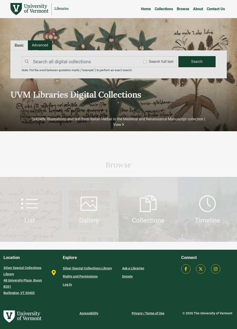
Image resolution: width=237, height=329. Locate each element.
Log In (67, 284)
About (198, 9)
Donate (127, 276)
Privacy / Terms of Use (148, 313)
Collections (164, 9)
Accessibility (89, 313)
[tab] (40, 45)
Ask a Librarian (133, 268)
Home (146, 9)
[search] (197, 61)
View (118, 124)
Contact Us (216, 9)
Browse (183, 9)
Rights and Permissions (80, 276)
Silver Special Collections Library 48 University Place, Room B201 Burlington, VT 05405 (22, 280)
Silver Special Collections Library (87, 268)
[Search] (80, 61)
